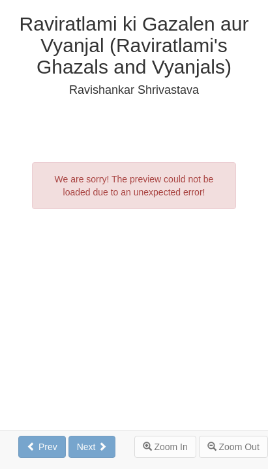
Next (92, 447)
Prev (42, 447)
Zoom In (165, 447)
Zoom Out (233, 447)
